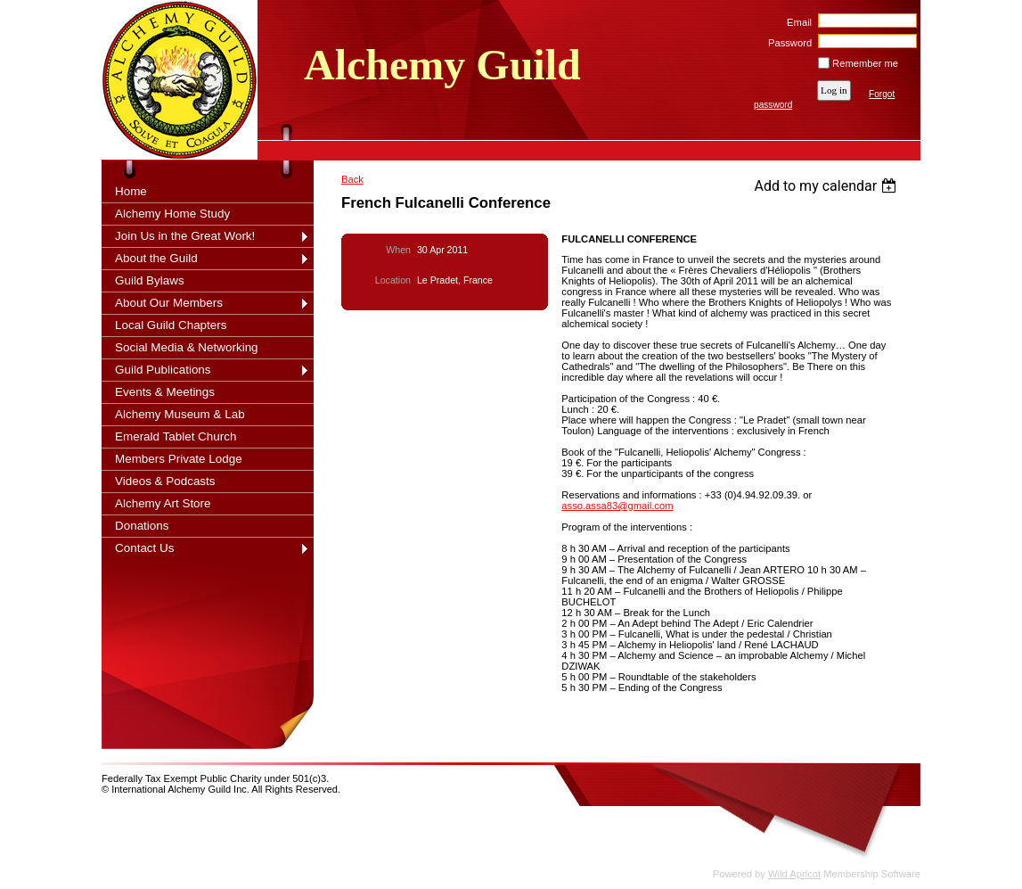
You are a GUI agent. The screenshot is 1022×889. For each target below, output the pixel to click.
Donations (142, 525)
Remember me (865, 63)
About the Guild (156, 258)
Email (796, 22)
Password (787, 42)
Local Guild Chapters (171, 325)
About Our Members (169, 302)
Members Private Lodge (178, 458)
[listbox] (827, 186)
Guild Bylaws (149, 280)
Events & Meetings (165, 392)
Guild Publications (163, 369)
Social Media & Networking (186, 347)
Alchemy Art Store (163, 503)
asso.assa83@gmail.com (617, 505)
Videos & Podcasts (165, 481)
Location (393, 280)
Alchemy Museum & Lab (180, 414)
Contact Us (144, 548)
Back (352, 179)
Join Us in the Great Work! (185, 236)
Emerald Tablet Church (175, 436)
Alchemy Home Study (172, 213)
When (398, 249)
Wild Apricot (794, 873)
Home (131, 191)
